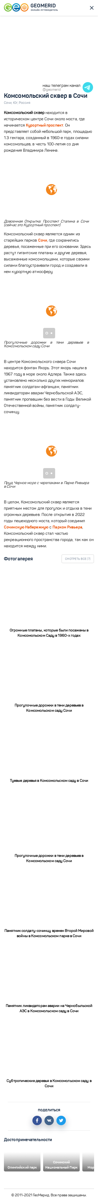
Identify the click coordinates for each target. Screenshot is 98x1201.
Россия (24, 103)
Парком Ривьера (67, 527)
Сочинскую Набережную (26, 527)
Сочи (8, 103)
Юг (16, 103)
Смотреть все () (77, 559)
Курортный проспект (44, 125)
